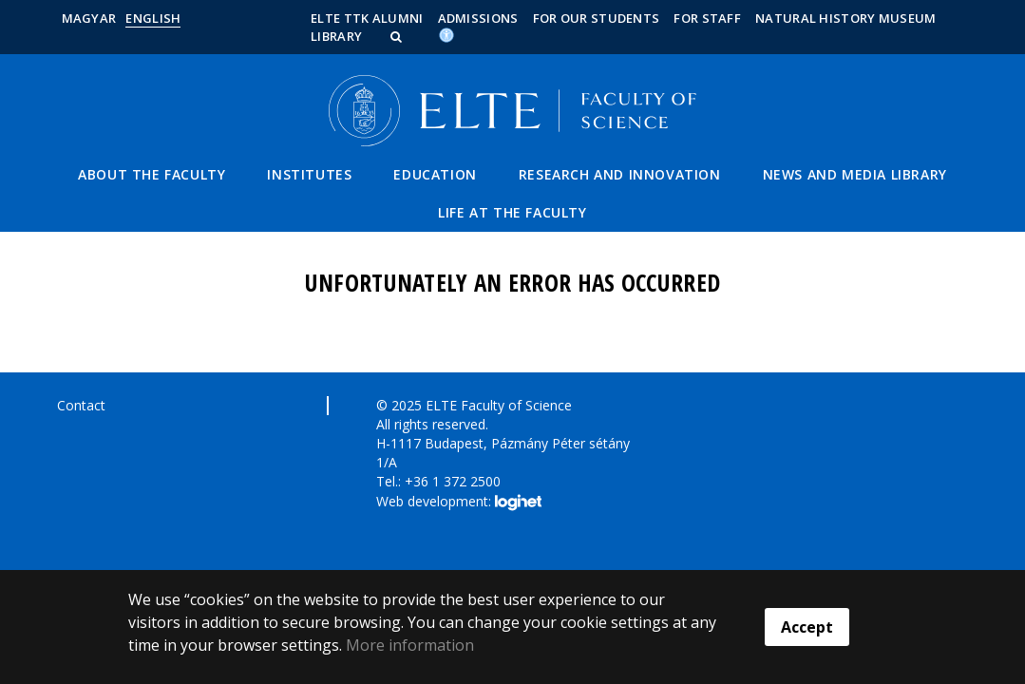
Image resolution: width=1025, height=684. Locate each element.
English (152, 18)
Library (336, 36)
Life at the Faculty (512, 212)
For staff (707, 18)
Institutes (309, 174)
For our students (596, 18)
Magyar (89, 18)
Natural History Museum (846, 18)
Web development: (458, 502)
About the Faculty (151, 174)
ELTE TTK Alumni (367, 18)
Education (434, 174)
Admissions (478, 18)
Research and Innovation (620, 174)
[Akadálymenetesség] (446, 34)
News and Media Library (855, 174)
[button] (398, 36)
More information (410, 645)
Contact (81, 405)
